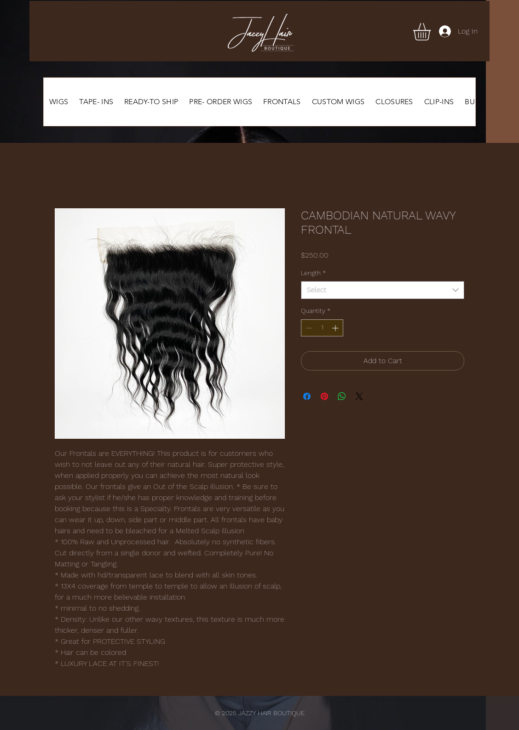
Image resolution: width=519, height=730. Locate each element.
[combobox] (382, 290)
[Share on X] (359, 396)
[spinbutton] (322, 328)
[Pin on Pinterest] (324, 396)
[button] (432, 32)
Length (313, 273)
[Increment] (336, 328)
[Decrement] (308, 328)
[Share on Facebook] (306, 396)
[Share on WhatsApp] (341, 396)
